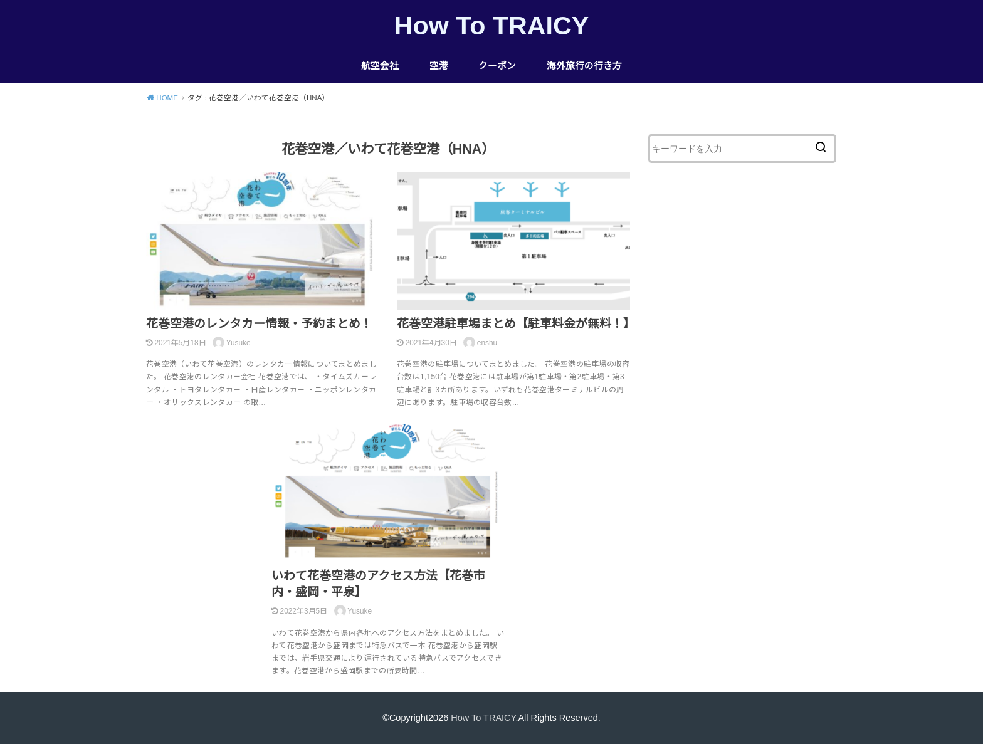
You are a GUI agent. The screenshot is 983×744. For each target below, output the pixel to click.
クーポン (497, 66)
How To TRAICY (491, 25)
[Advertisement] (742, 404)
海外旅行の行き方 (584, 66)
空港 (438, 66)
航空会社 (380, 66)
